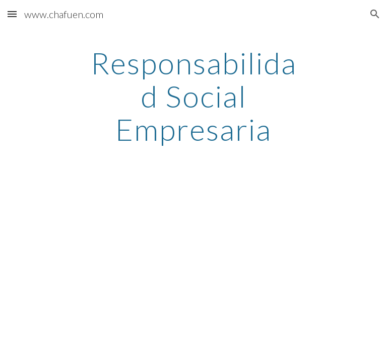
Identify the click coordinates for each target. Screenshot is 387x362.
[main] (193, 96)
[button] (12, 14)
